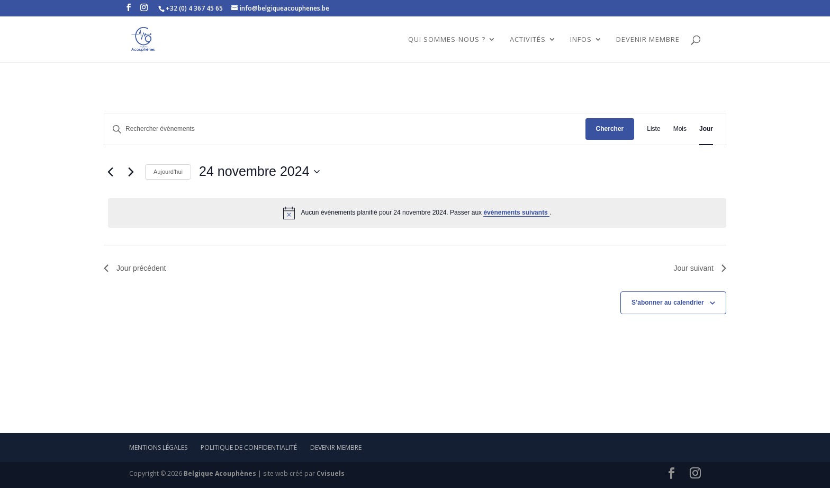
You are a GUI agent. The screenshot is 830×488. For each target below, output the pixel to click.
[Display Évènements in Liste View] (653, 129)
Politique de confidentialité (249, 447)
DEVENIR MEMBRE (648, 40)
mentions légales (158, 447)
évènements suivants (516, 212)
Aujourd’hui (168, 171)
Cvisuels (331, 473)
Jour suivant (700, 268)
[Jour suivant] (130, 171)
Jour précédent (135, 268)
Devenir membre (336, 447)
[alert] (417, 213)
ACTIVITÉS (528, 40)
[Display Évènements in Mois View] (680, 129)
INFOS (581, 40)
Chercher (610, 128)
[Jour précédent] (110, 171)
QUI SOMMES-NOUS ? (446, 40)
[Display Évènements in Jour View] (706, 129)
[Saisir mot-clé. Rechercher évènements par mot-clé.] (344, 129)
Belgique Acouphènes (220, 473)
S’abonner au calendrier (667, 302)
